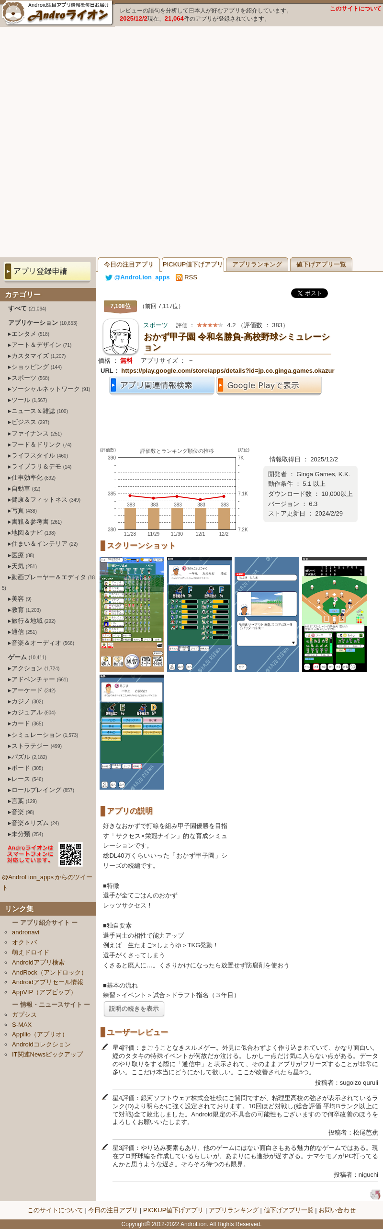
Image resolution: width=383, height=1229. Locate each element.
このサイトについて (356, 8)
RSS (186, 277)
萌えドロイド (30, 952)
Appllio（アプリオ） (40, 1034)
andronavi (25, 932)
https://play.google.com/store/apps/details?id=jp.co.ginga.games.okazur (227, 370)
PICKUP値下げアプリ (193, 264)
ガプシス (24, 1014)
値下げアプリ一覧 (321, 264)
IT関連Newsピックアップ (47, 1054)
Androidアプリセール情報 (47, 982)
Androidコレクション (41, 1044)
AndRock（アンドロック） (49, 972)
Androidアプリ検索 (38, 962)
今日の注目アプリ (129, 264)
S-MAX (22, 1024)
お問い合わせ (337, 1210)
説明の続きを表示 (134, 1008)
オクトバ (24, 942)
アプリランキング (257, 264)
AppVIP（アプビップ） (44, 992)
